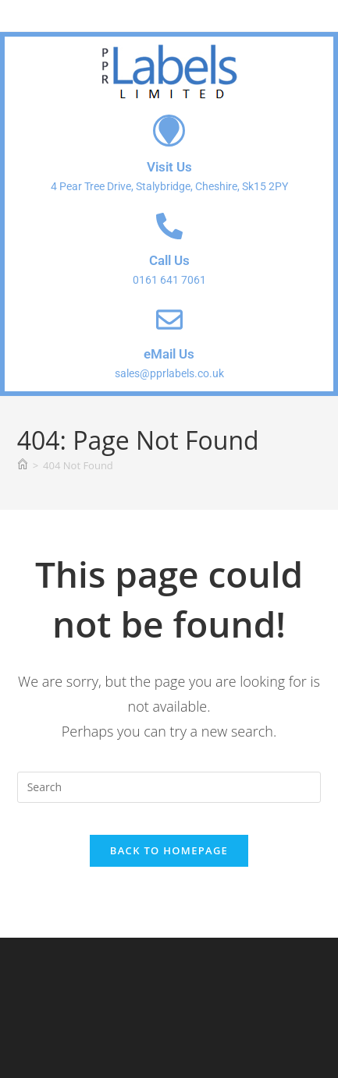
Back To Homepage (169, 850)
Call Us (169, 260)
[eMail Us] (169, 320)
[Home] (22, 465)
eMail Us (169, 354)
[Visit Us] (169, 131)
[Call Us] (169, 226)
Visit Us (169, 167)
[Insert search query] (169, 787)
